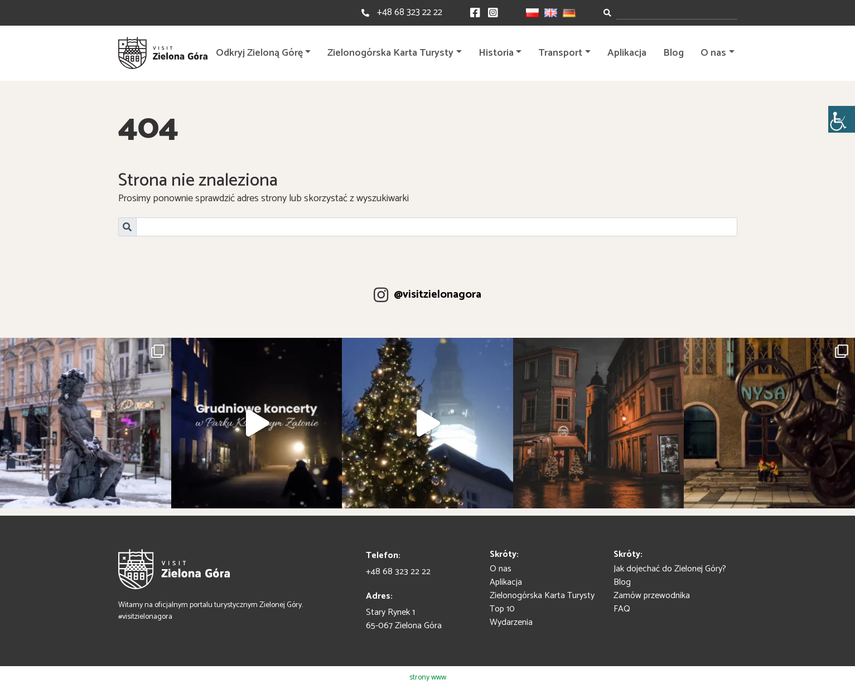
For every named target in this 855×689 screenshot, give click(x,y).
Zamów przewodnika (652, 595)
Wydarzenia (511, 622)
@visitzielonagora (437, 295)
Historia (496, 53)
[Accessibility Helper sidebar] (841, 119)
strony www (427, 677)
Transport (560, 53)
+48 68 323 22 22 (409, 12)
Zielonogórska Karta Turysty (390, 53)
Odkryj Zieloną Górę (259, 53)
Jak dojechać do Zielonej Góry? (670, 568)
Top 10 (502, 609)
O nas (713, 53)
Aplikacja (626, 53)
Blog (673, 53)
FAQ (622, 609)
